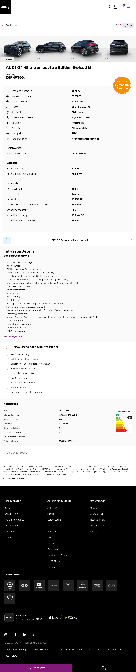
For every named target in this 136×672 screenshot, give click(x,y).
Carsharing (52, 549)
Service (50, 514)
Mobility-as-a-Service (57, 555)
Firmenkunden (11, 526)
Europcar (51, 544)
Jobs (6, 656)
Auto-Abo (52, 532)
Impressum (111, 650)
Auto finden (53, 508)
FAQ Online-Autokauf (14, 520)
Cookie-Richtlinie (95, 650)
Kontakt (8, 508)
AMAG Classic (53, 561)
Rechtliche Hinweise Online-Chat (68, 650)
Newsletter (9, 532)
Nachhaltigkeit (97, 520)
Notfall (7, 538)
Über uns (94, 508)
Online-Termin (11, 514)
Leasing (51, 526)
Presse (93, 532)
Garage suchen (54, 520)
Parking (51, 567)
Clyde (50, 538)
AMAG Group (96, 514)
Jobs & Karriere (97, 526)
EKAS (14, 656)
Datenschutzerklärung (15, 650)
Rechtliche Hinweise (39, 650)
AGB (122, 650)
